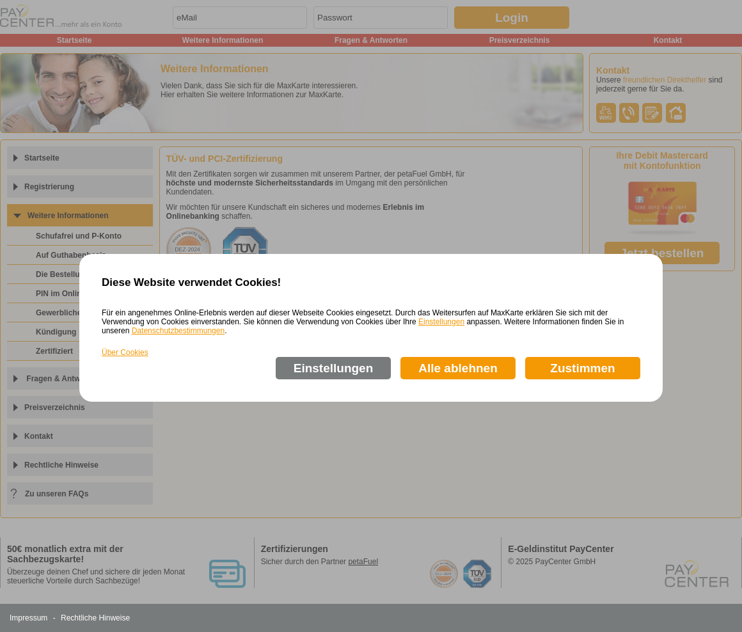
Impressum (28, 617)
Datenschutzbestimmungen (178, 330)
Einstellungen (441, 321)
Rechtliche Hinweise (95, 617)
